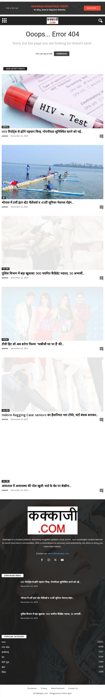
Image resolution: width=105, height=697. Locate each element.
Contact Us (73, 688)
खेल (3, 198)
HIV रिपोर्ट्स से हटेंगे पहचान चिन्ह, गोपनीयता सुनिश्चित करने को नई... (42, 131)
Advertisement (57, 688)
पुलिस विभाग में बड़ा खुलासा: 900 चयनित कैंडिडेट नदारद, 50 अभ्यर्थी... (43, 273)
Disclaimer (32, 688)
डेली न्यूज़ (5, 662)
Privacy (44, 688)
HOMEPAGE (61, 54)
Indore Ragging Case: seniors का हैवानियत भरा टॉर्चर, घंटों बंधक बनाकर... (50, 415)
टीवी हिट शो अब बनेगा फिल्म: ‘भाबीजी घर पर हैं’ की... (33, 344)
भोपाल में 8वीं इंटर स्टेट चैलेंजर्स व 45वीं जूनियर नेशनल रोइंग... (38, 202)
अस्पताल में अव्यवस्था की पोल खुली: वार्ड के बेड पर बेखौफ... (36, 486)
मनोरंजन (5, 339)
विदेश (4, 672)
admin (5, 136)
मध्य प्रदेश (5, 269)
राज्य (3, 642)
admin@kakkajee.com (58, 553)
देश (3, 657)
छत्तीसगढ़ (5, 127)
